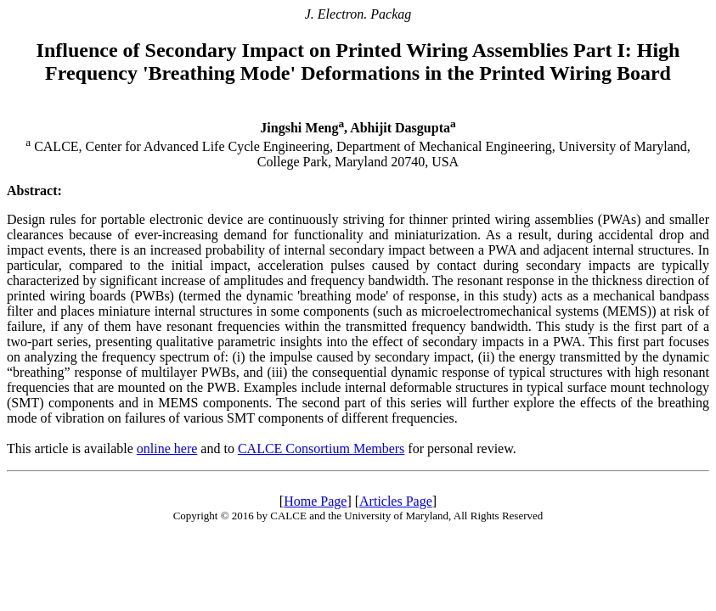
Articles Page (395, 501)
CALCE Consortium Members (321, 448)
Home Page (315, 501)
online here (167, 448)
